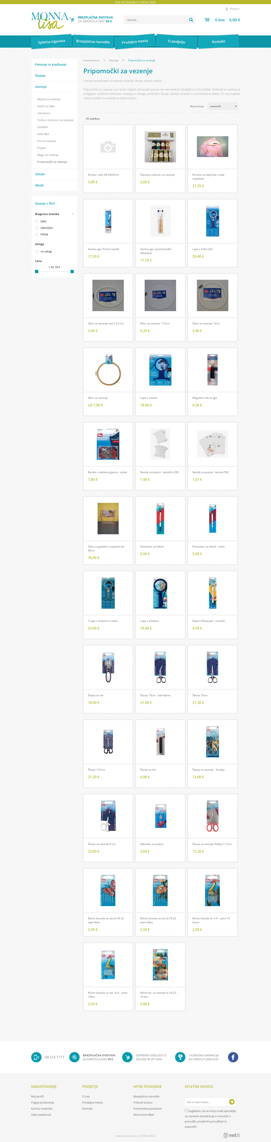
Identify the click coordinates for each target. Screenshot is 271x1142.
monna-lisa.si (91, 60)
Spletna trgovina (51, 41)
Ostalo (40, 174)
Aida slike (43, 134)
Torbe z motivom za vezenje (55, 120)
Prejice (41, 148)
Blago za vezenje (47, 155)
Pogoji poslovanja (42, 1102)
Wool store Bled (143, 1115)
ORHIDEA (46, 228)
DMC (43, 221)
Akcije (39, 185)
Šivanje (40, 75)
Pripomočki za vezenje (52, 162)
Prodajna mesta (135, 41)
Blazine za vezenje (48, 99)
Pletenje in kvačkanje (50, 64)
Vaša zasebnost (41, 1115)
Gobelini (42, 127)
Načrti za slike (46, 106)
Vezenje (41, 87)
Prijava (235, 8)
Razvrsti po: (197, 106)
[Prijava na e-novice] (232, 1102)
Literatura (43, 113)
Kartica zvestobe (41, 1108)
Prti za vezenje (46, 141)
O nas (86, 1096)
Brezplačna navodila (93, 41)
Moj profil (37, 1096)
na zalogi (46, 251)
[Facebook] (233, 1057)
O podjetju (176, 41)
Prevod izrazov (143, 1102)
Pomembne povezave (147, 1108)
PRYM (44, 234)
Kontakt (218, 41)
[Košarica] (222, 19)
